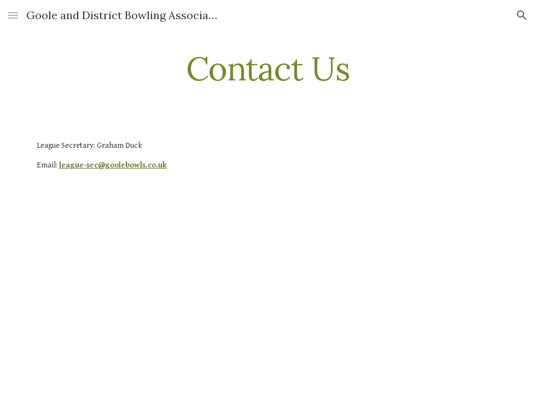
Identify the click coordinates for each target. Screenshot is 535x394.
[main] (267, 68)
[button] (13, 15)
